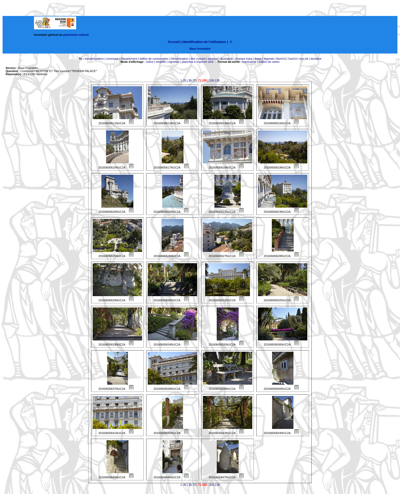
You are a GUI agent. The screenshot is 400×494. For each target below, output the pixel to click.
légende (269, 58)
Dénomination (179, 58)
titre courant (197, 58)
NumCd (281, 58)
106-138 (214, 80)
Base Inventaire (199, 48)
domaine (316, 58)
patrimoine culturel (76, 34)
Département (129, 58)
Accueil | (174, 42)
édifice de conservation (154, 58)
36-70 (192, 80)
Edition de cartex (269, 61)
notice (149, 61)
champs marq (244, 58)
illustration (226, 58)
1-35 (183, 80)
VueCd (292, 58)
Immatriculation (94, 58)
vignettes (174, 61)
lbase (258, 58)
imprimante (249, 61)
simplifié (161, 61)
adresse (213, 58)
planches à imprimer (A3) (198, 61)
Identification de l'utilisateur (204, 42)
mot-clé (303, 58)
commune (112, 58)
